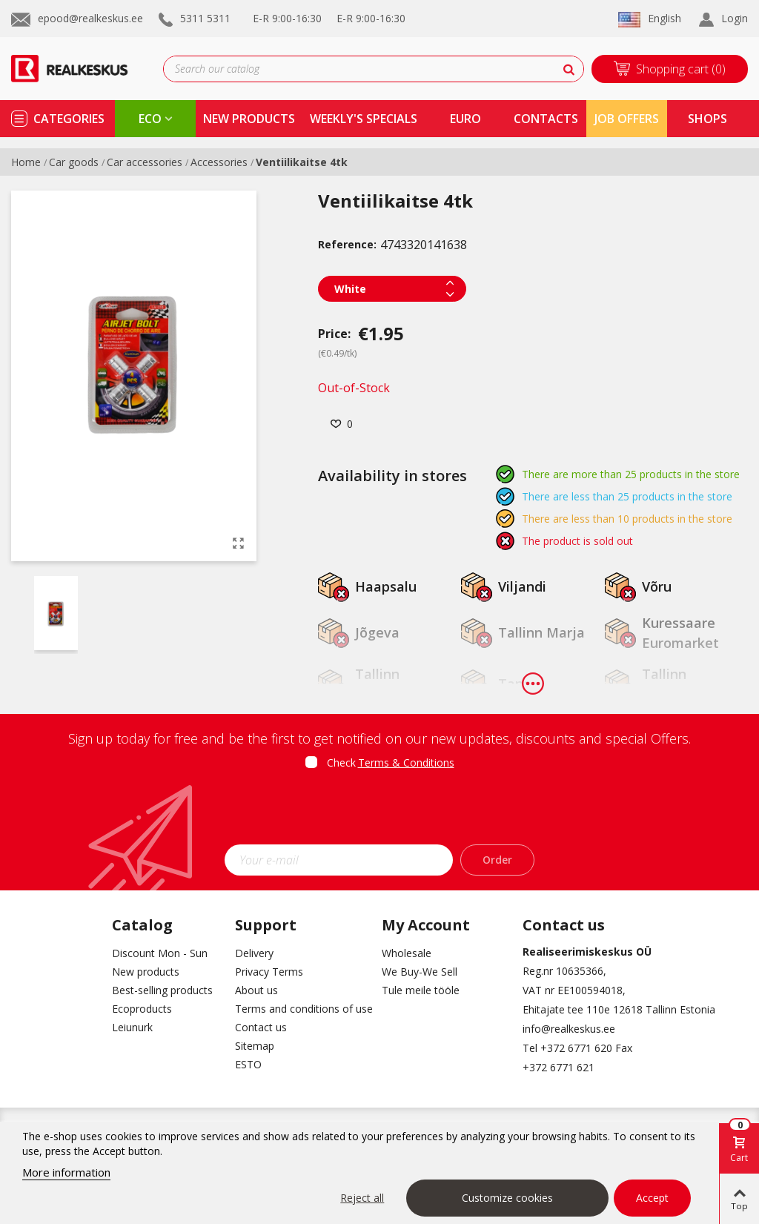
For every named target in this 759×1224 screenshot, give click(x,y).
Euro (465, 118)
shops (707, 118)
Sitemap (254, 1046)
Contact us (261, 1027)
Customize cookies (507, 1198)
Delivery (254, 953)
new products (249, 118)
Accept (652, 1198)
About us (256, 990)
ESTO (248, 1064)
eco (150, 118)
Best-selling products (162, 990)
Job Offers (626, 118)
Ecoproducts (142, 1009)
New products (145, 972)
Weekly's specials (363, 118)
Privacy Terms (269, 972)
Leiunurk (132, 1027)
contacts (546, 118)
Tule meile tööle (421, 990)
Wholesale (406, 953)
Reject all (362, 1198)
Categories (69, 118)
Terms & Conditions (406, 762)
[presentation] (379, 812)
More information (66, 1172)
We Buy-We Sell (419, 972)
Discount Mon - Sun (160, 953)
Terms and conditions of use (297, 1009)
